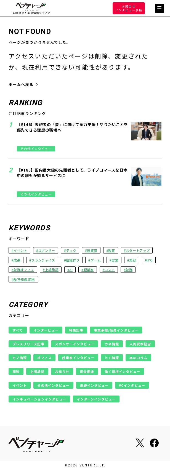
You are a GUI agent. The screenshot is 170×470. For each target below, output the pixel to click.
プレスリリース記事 (28, 343)
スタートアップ (138, 250)
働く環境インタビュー (122, 371)
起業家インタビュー (78, 357)
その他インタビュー (53, 385)
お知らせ (62, 371)
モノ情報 (19, 357)
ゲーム (96, 260)
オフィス (44, 357)
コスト (110, 269)
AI (71, 269)
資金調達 (87, 371)
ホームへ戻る (21, 84)
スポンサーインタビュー (74, 343)
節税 (16, 371)
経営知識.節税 (24, 279)
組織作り (72, 260)
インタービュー (46, 330)
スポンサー (46, 250)
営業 (114, 260)
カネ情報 (112, 343)
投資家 (92, 250)
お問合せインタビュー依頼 (128, 8)
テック (71, 250)
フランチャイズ (43, 260)
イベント (20, 250)
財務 (129, 269)
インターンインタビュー (96, 399)
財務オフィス (24, 269)
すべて (17, 330)
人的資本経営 (140, 343)
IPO (150, 260)
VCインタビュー (132, 385)
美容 (132, 260)
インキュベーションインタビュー (39, 399)
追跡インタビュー (94, 385)
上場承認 (52, 269)
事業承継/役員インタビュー (116, 330)
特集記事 (76, 330)
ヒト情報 (112, 357)
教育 (111, 250)
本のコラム (138, 357)
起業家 (89, 269)
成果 (17, 260)
